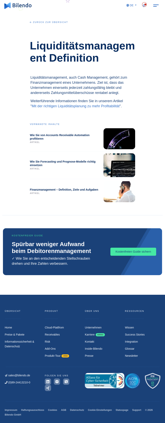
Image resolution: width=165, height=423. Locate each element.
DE (130, 5)
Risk (47, 341)
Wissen (129, 327)
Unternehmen (93, 327)
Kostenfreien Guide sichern (133, 251)
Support (136, 410)
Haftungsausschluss (32, 410)
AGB (63, 410)
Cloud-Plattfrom (54, 327)
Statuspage (122, 410)
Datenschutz (77, 410)
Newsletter (131, 355)
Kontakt (89, 341)
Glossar (129, 348)
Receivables (52, 334)
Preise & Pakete (14, 334)
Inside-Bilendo (93, 348)
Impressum (11, 410)
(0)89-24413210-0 (17, 382)
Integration (131, 341)
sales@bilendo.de (17, 375)
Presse (89, 355)
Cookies (52, 410)
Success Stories (135, 334)
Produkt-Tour (57, 355)
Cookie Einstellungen (100, 410)
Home (8, 327)
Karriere (95, 334)
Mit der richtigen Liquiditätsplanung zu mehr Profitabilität (75, 106)
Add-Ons (50, 348)
